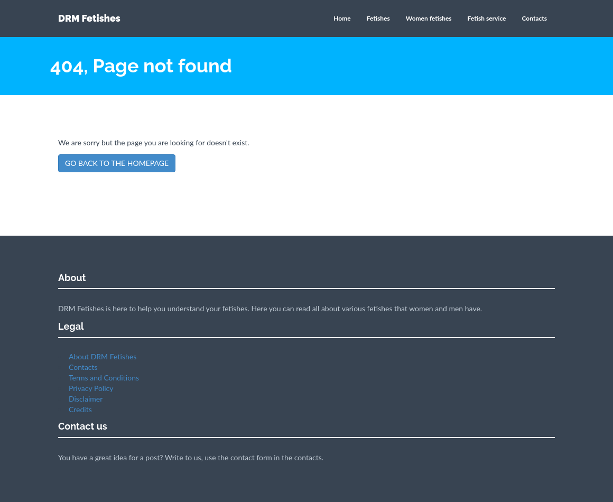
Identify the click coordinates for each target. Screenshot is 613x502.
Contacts (534, 18)
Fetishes (378, 18)
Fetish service (487, 18)
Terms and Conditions (104, 377)
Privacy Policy (91, 388)
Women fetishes (429, 18)
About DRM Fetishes (102, 356)
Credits (80, 409)
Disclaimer (86, 398)
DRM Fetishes (89, 18)
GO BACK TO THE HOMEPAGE (117, 163)
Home (341, 18)
